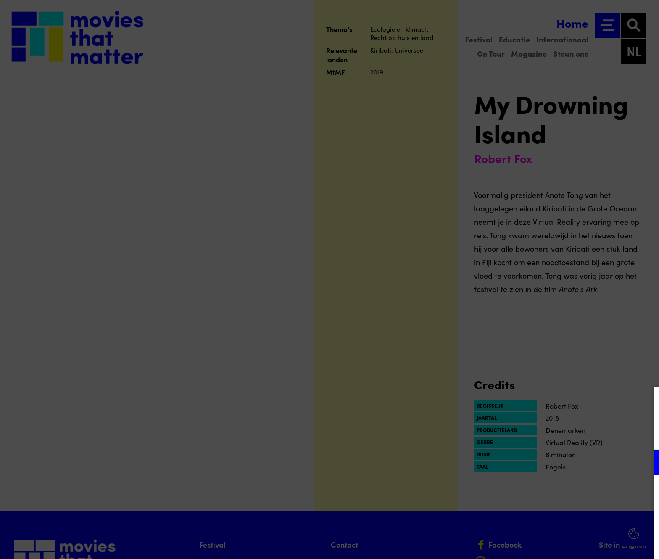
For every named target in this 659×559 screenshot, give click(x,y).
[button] (579, 462)
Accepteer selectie (587, 543)
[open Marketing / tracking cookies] (645, 488)
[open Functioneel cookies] (645, 463)
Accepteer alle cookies (587, 519)
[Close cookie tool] (646, 402)
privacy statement (554, 434)
